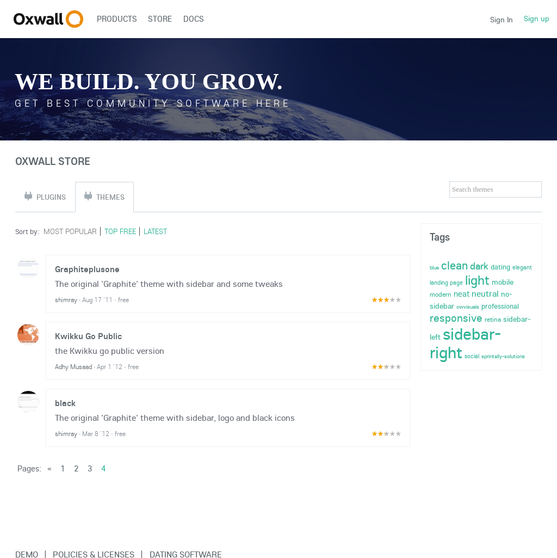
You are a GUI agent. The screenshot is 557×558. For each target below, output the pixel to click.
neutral (485, 293)
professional (500, 306)
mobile (502, 282)
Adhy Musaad (73, 367)
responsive (456, 317)
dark (479, 266)
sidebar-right (465, 343)
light (477, 280)
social (472, 356)
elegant (522, 267)
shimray (66, 300)
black (65, 402)
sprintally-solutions (503, 356)
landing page (446, 282)
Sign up (536, 18)
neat (461, 294)
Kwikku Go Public (88, 335)
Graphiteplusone (87, 268)
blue (434, 267)
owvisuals (467, 306)
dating (500, 266)
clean (454, 265)
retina (493, 319)
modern (440, 294)
